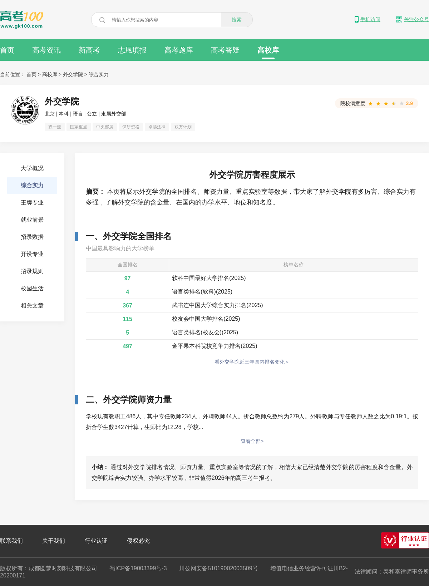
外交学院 (73, 74)
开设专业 (32, 254)
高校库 (268, 52)
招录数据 (32, 237)
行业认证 (96, 541)
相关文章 (32, 305)
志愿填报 (132, 50)
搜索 (237, 20)
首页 (7, 50)
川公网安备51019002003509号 (218, 568)
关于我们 (53, 541)
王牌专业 (32, 203)
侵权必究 (138, 541)
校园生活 (32, 288)
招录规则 (32, 271)
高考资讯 (46, 50)
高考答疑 (225, 50)
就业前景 (32, 220)
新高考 (89, 50)
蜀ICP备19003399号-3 (138, 568)
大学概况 (32, 168)
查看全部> (252, 441)
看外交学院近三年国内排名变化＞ (252, 362)
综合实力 (99, 74)
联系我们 (11, 541)
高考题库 (178, 50)
